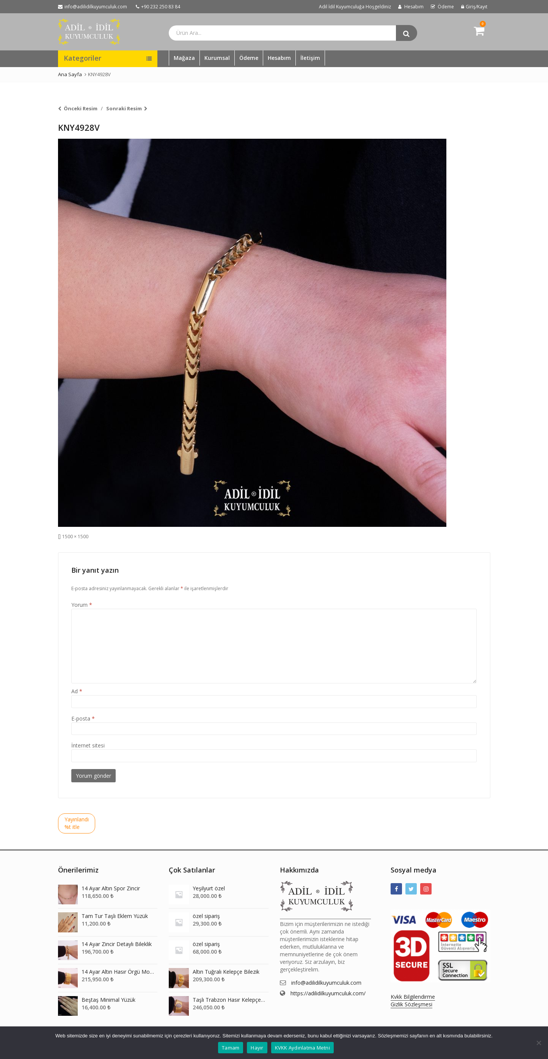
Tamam (230, 1047)
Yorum (81, 604)
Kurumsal (217, 57)
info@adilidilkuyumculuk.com (326, 982)
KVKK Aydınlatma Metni (302, 1047)
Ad (76, 691)
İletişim (310, 57)
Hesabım (279, 57)
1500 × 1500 (75, 536)
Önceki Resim (80, 108)
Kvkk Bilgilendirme (413, 996)
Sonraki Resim (124, 108)
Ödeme (248, 57)
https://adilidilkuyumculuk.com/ (328, 993)
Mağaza (184, 57)
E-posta (83, 718)
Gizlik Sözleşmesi (411, 1004)
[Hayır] (538, 1042)
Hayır (257, 1047)
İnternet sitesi (88, 745)
